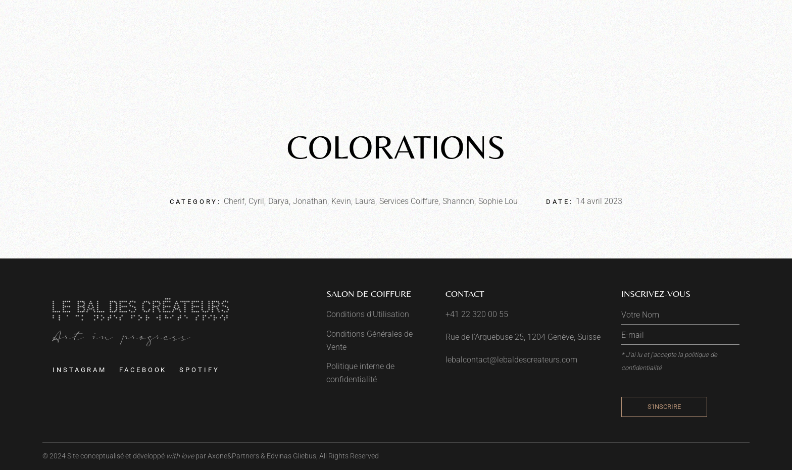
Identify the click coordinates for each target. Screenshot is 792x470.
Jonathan (310, 201)
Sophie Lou (498, 201)
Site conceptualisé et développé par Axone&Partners (163, 456)
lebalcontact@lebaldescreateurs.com (511, 359)
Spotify (199, 370)
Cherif (234, 201)
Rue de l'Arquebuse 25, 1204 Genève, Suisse (523, 337)
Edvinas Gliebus (291, 456)
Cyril (256, 201)
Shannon (458, 201)
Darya (278, 201)
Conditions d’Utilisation (367, 314)
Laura (365, 201)
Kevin (341, 201)
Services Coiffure (408, 201)
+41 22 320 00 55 (476, 314)
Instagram (80, 370)
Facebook (143, 370)
